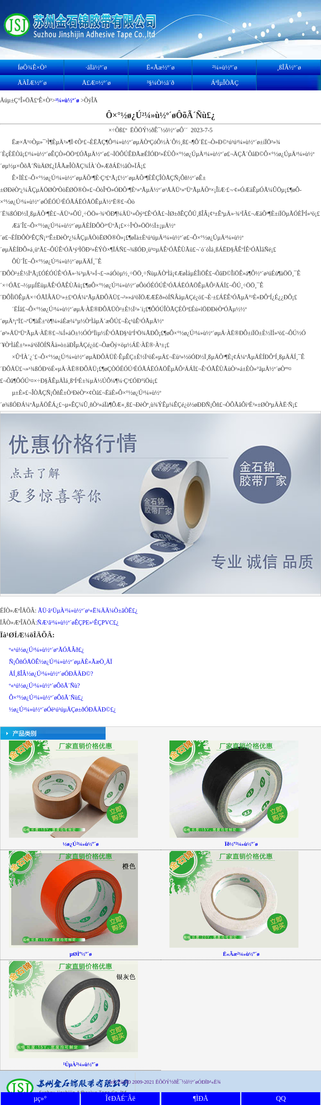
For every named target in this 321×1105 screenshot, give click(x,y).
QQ (281, 1098)
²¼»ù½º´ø (224, 67)
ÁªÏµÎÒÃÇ (224, 82)
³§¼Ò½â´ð (160, 82)
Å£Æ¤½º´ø (96, 82)
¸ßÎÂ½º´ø (289, 67)
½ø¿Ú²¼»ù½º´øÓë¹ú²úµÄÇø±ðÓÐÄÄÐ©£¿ (62, 709)
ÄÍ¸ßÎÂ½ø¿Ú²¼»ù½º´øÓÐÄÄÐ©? (51, 674)
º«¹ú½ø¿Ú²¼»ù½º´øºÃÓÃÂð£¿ (46, 650)
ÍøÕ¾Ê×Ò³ (32, 67)
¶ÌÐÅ (200, 1098)
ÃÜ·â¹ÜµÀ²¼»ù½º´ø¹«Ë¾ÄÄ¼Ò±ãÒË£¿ (88, 610)
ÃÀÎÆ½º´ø (31, 82)
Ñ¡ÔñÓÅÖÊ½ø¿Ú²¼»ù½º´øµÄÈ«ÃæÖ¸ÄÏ (60, 662)
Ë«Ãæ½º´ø (160, 67)
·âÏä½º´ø (96, 67)
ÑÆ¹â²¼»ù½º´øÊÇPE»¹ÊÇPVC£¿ (78, 622)
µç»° (40, 1098)
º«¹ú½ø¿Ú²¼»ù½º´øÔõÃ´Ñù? (44, 686)
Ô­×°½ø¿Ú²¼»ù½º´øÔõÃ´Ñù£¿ (46, 697)
